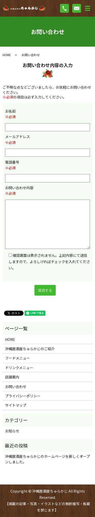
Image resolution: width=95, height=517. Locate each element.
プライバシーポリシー (23, 395)
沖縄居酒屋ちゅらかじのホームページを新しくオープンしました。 (47, 459)
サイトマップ (15, 405)
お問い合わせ (15, 386)
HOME (7, 55)
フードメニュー (17, 358)
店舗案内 (12, 376)
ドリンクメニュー (19, 367)
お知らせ (12, 430)
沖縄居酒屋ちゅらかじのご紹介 (30, 348)
